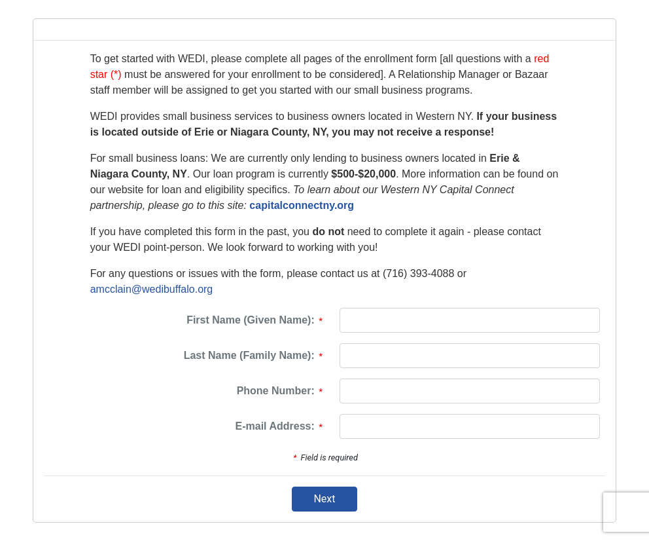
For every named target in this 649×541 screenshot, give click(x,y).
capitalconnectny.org (301, 205)
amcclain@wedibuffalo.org (151, 289)
